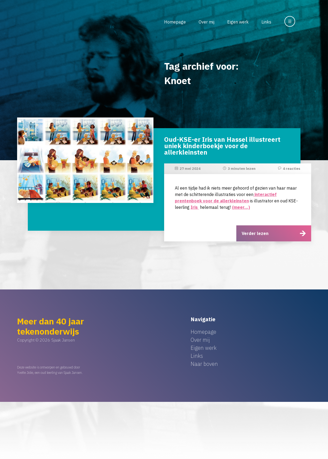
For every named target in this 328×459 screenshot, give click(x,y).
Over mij (206, 22)
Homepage (175, 22)
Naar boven (204, 363)
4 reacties (291, 168)
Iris (195, 207)
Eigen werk (238, 22)
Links (266, 22)
